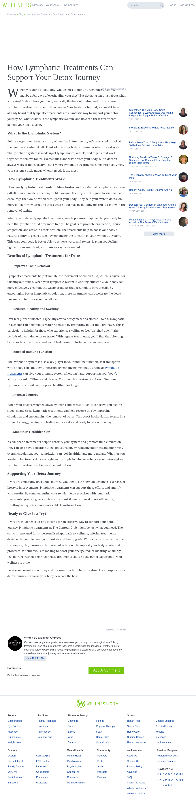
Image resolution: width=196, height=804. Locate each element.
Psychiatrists (74, 761)
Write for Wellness (137, 793)
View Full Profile (35, 658)
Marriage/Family (76, 782)
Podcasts (102, 772)
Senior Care (133, 726)
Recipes (101, 777)
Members (102, 755)
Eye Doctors (14, 726)
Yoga (70, 737)
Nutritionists (14, 737)
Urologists (41, 782)
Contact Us (133, 761)
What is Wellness (136, 788)
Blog (21, 14)
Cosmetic (73, 721)
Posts (100, 761)
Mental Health (74, 755)
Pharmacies (44, 731)
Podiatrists (42, 777)
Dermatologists (16, 761)
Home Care (133, 731)
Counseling (73, 772)
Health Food (133, 721)
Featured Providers (167, 755)
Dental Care (102, 737)
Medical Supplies (164, 721)
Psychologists (74, 766)
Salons (71, 731)
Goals (100, 766)
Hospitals (43, 726)
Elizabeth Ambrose (49, 637)
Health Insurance (136, 742)
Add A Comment (106, 670)
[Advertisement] (98, 39)
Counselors (73, 777)
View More (159, 233)
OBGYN (12, 772)
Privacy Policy (134, 766)
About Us (132, 755)
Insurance (160, 737)
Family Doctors (16, 766)
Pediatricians (15, 777)
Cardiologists (43, 755)
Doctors (12, 755)
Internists (41, 766)
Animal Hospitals (47, 721)
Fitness (100, 721)
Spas (99, 731)
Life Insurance (163, 742)
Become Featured (166, 761)
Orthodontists (103, 742)
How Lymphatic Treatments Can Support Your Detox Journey (55, 14)
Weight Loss (14, 742)
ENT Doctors (43, 761)
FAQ (129, 777)
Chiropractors (15, 721)
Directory (12, 14)
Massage (13, 731)
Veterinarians (45, 737)
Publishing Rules (136, 782)
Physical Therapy (105, 726)
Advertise (132, 772)
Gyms (71, 726)
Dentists (72, 742)
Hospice (159, 731)
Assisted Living (163, 726)
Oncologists (42, 772)
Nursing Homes (135, 737)
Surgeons (13, 782)
